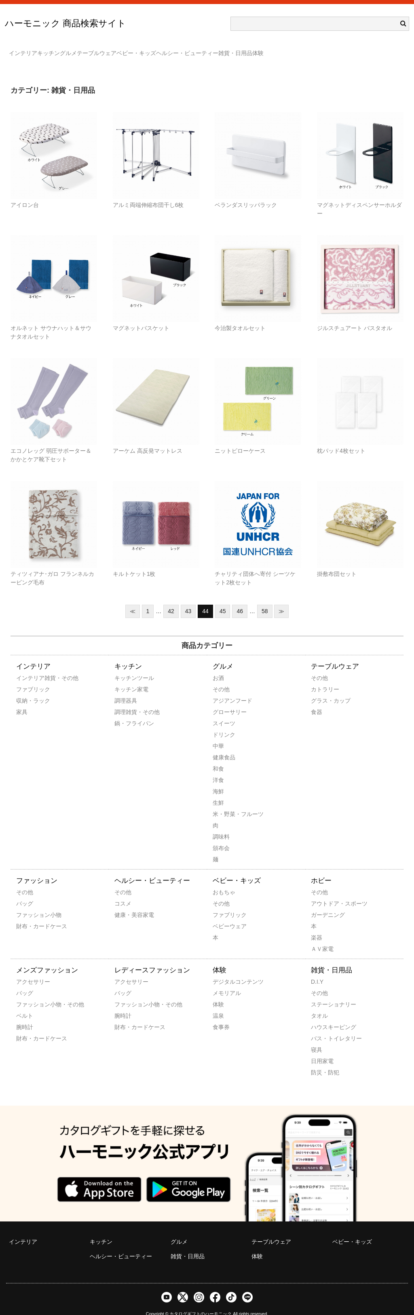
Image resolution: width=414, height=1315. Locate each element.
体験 (375, 49)
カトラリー (322, 677)
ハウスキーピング (322, 1015)
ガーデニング (322, 903)
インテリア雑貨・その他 (27, 666)
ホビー (321, 869)
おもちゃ (223, 880)
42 (171, 599)
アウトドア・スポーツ (322, 892)
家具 (21, 700)
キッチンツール (125, 666)
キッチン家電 (125, 677)
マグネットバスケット (141, 316)
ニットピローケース (240, 439)
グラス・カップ (322, 689)
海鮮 (218, 779)
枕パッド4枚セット (341, 439)
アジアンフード (223, 689)
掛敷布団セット (337, 562)
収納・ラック (27, 689)
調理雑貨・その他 (125, 700)
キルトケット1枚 (134, 562)
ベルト (24, 1004)
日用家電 (322, 1049)
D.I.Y (317, 970)
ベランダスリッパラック (246, 193)
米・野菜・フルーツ (223, 802)
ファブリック (27, 677)
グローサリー (223, 700)
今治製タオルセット (240, 316)
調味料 (221, 825)
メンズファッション (47, 958)
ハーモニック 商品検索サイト (65, 23)
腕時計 (24, 1015)
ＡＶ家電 (322, 937)
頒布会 (221, 836)
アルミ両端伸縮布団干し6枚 (148, 193)
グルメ (104, 49)
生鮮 (218, 791)
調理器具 (125, 689)
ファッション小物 (27, 903)
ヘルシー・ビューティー (272, 49)
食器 (316, 700)
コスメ (122, 892)
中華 (218, 734)
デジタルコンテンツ (223, 970)
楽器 (316, 926)
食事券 (221, 1015)
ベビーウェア (223, 914)
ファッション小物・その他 (27, 992)
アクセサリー (27, 970)
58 (265, 599)
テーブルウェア (149, 49)
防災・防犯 (322, 1060)
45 (223, 599)
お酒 (218, 666)
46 (240, 599)
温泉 (218, 1004)
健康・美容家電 (125, 903)
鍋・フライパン (125, 711)
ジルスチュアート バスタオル (354, 316)
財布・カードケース (27, 914)
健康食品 (223, 745)
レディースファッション (152, 958)
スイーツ (223, 711)
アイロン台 (25, 193)
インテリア (27, 49)
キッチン (68, 49)
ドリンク (223, 723)
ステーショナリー (322, 992)
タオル (319, 1004)
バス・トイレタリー (322, 1026)
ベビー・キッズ (205, 49)
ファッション (36, 869)
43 (188, 599)
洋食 (218, 768)
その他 (221, 677)
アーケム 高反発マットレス (147, 439)
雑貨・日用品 (336, 49)
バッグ (24, 892)
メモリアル (223, 981)
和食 (218, 757)
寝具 (316, 1038)
